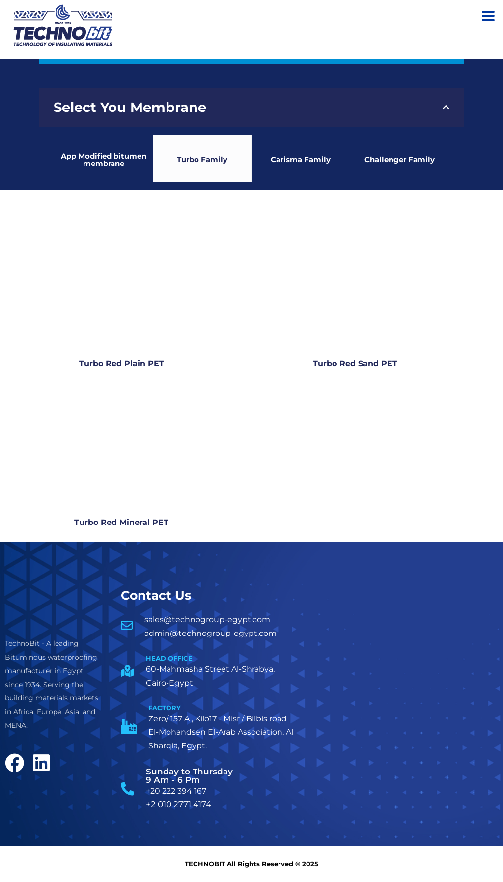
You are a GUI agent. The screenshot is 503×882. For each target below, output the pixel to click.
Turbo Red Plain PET (118, 364)
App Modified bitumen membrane (103, 159)
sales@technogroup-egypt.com (207, 620)
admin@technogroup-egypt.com (210, 633)
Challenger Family (399, 160)
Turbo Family (202, 160)
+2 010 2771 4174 (178, 805)
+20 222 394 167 (176, 791)
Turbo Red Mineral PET (118, 522)
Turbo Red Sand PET (352, 364)
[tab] (251, 107)
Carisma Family (301, 160)
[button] (251, 107)
